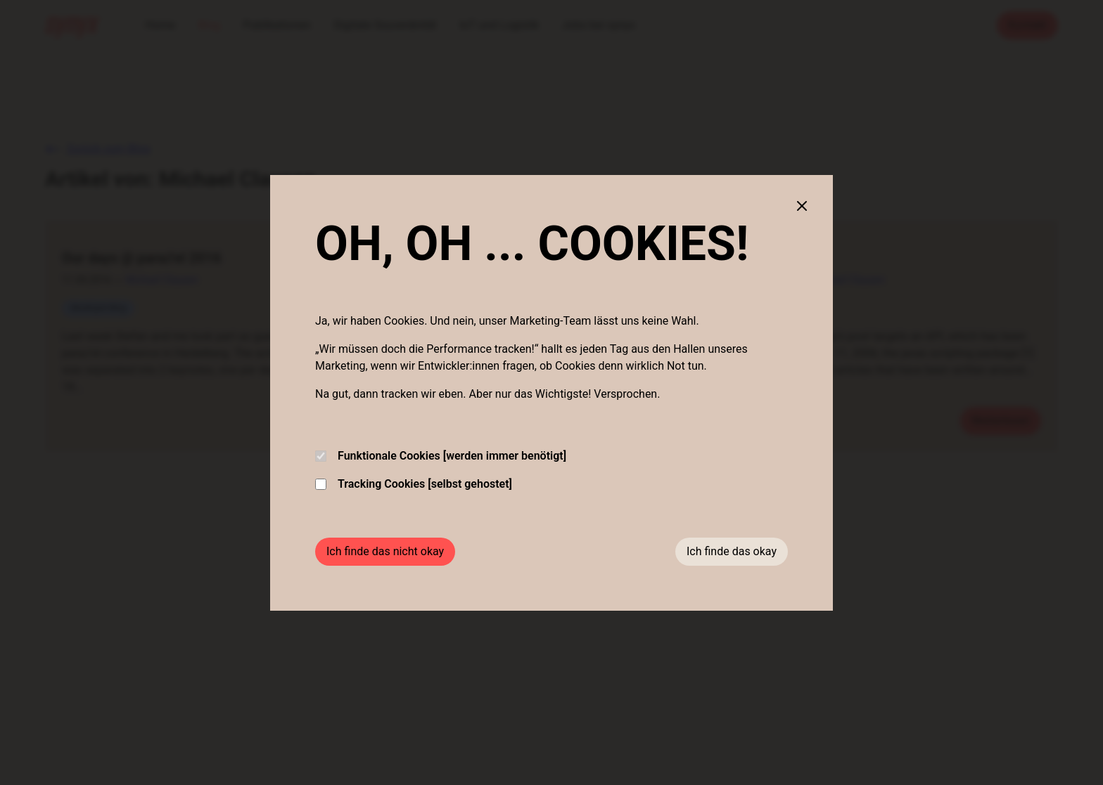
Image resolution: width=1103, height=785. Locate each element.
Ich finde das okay (732, 551)
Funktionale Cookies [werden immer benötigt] (440, 455)
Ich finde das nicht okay (385, 551)
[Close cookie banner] (801, 205)
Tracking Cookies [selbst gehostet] (413, 484)
